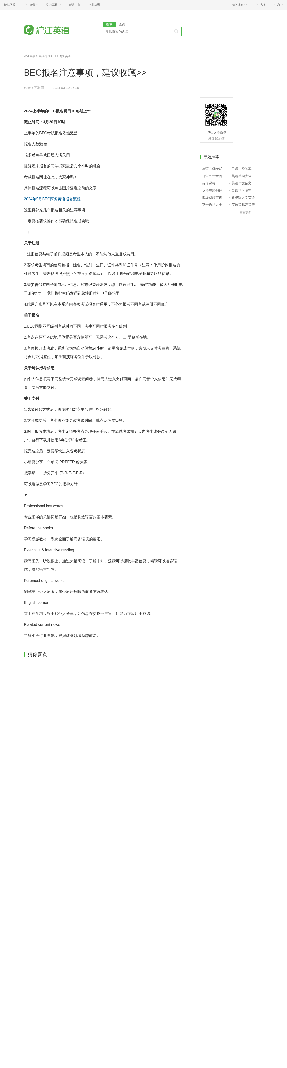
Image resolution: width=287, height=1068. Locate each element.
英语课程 (208, 183)
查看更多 (245, 212)
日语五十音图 (212, 176)
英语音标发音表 (243, 205)
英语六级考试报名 (214, 169)
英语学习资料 (242, 190)
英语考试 (44, 56)
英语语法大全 (212, 205)
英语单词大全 (242, 176)
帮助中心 (74, 4)
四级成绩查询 (212, 197)
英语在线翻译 (212, 190)
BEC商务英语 (62, 56)
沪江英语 (29, 56)
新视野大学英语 (243, 197)
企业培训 (94, 4)
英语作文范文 (242, 183)
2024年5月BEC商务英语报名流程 (52, 199)
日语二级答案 (242, 169)
